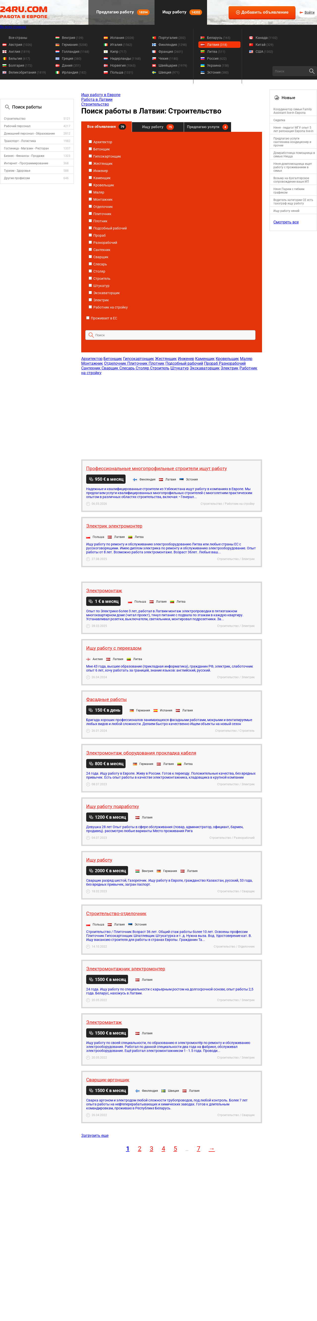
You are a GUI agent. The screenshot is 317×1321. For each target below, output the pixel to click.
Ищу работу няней (286, 211)
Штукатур (99, 286)
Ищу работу (181, 12)
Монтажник (101, 199)
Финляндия (172, 45)
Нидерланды (125, 58)
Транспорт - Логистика (20, 141)
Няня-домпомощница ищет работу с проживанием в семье (292, 167)
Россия (217, 58)
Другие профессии (17, 178)
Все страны (18, 38)
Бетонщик (99, 149)
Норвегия (122, 65)
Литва (216, 52)
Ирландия (74, 72)
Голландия (75, 52)
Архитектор (100, 142)
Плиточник (100, 214)
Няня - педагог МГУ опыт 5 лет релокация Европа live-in (293, 129)
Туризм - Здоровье (17, 170)
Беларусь (218, 38)
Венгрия (72, 38)
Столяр (97, 271)
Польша (121, 72)
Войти (310, 12)
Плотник (98, 221)
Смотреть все (286, 222)
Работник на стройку (108, 307)
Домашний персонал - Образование (29, 133)
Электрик (99, 300)
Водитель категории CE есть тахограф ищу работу (293, 201)
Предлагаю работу (122, 12)
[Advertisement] (171, 415)
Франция (170, 52)
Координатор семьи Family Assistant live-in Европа (292, 111)
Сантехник (99, 250)
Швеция (168, 72)
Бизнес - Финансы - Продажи (24, 156)
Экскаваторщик (104, 293)
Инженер (98, 171)
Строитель (99, 279)
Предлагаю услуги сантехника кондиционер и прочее (292, 142)
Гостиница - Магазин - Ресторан (26, 148)
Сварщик (98, 257)
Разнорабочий (103, 243)
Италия (121, 45)
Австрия (20, 45)
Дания (71, 65)
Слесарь (98, 264)
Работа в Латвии (96, 99)
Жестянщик (101, 164)
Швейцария (172, 65)
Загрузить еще (94, 1135)
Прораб (97, 235)
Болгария (20, 65)
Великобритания (27, 72)
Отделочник (101, 207)
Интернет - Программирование (26, 163)
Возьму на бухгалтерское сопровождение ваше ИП (291, 179)
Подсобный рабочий (108, 228)
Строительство (15, 118)
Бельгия (19, 58)
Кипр (118, 52)
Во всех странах (13, 27)
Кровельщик (101, 185)
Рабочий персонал (17, 126)
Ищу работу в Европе (100, 94)
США (264, 52)
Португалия (171, 38)
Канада (266, 38)
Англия (19, 52)
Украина (218, 65)
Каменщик (100, 178)
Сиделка (279, 120)
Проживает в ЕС (101, 318)
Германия (74, 45)
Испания (122, 38)
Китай (264, 45)
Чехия (168, 58)
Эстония (218, 72)
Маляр (96, 192)
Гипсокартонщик (105, 156)
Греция (71, 58)
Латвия (217, 45)
